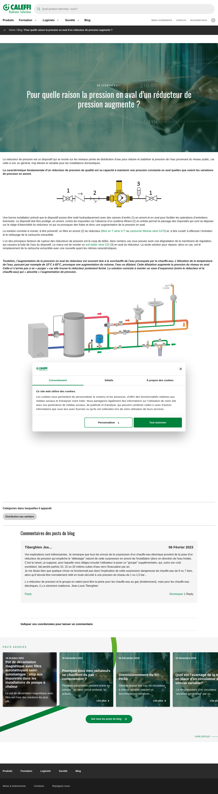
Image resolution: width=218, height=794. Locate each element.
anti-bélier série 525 (98, 244)
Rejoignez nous (198, 20)
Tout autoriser (157, 422)
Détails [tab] (109, 380)
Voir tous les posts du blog (106, 719)
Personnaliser (108, 422)
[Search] (124, 9)
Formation (26, 771)
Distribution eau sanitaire (19, 516)
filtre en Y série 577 (113, 231)
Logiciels (45, 771)
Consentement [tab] (58, 380)
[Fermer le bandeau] (181, 369)
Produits (8, 20)
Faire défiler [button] (202, 736)
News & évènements (161, 20)
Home (12, 30)
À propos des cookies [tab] (160, 380)
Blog (87, 20)
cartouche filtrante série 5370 (147, 231)
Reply (28, 594)
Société (63, 771)
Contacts (181, 20)
